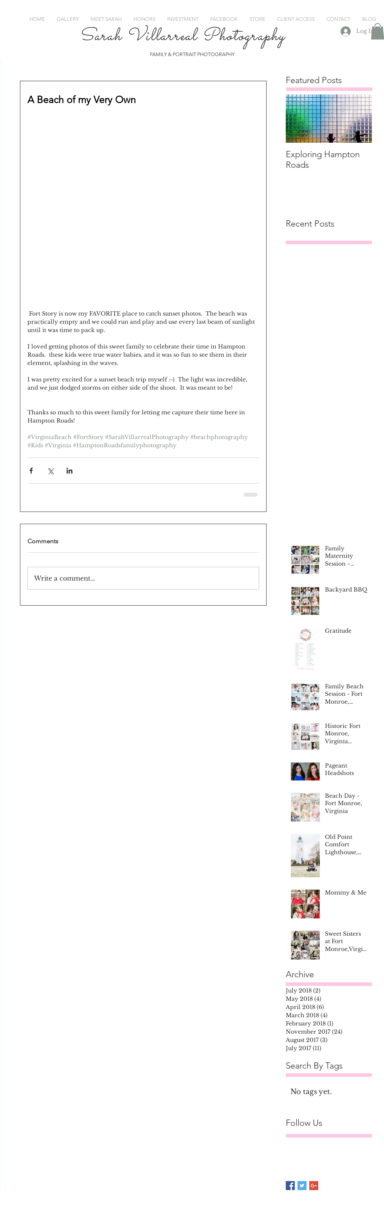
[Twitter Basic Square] (301, 1185)
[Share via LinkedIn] (69, 470)
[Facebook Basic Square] (290, 1185)
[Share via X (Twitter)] (50, 470)
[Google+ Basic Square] (313, 1185)
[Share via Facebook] (31, 470)
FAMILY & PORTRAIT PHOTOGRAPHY (192, 54)
